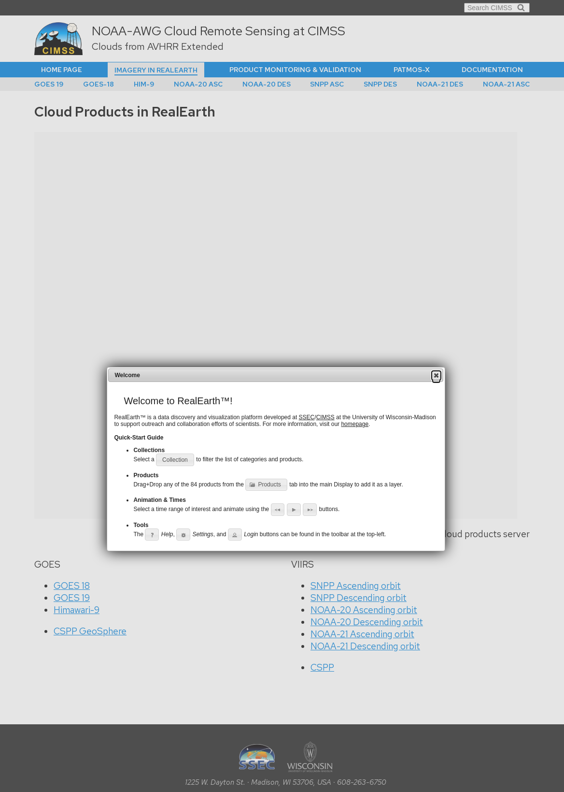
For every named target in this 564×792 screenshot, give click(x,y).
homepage (354, 424)
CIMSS (325, 417)
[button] (436, 375)
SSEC (307, 417)
